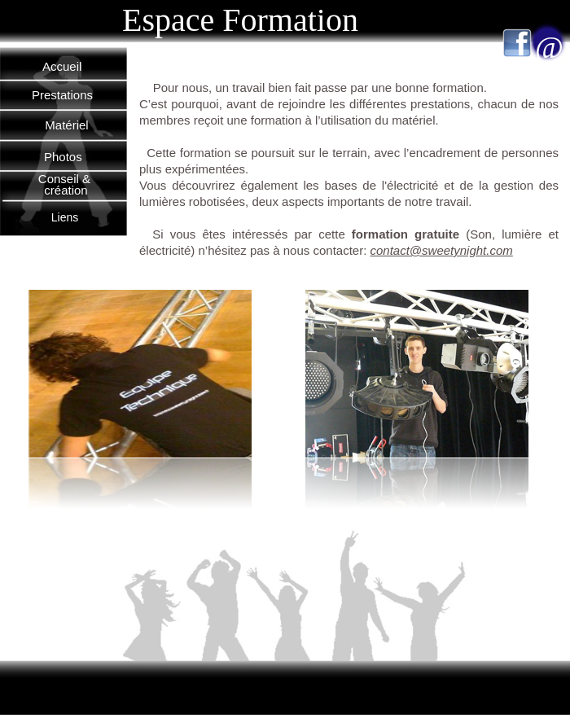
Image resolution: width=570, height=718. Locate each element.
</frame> (484, 491)
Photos (63, 157)
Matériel (66, 125)
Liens (64, 217)
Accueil (61, 66)
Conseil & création (66, 184)
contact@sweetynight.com (441, 250)
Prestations (62, 95)
